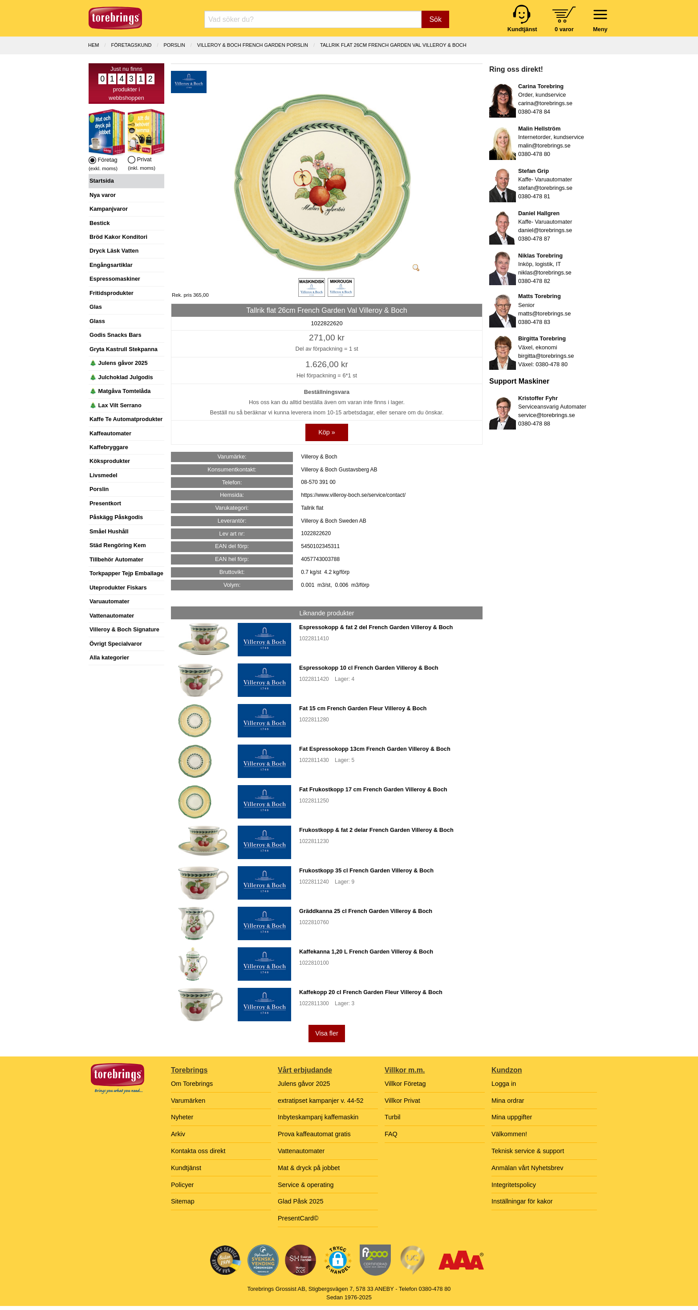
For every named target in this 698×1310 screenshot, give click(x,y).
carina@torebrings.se (545, 103)
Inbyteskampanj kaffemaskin (318, 1117)
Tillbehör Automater (116, 559)
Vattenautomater (111, 615)
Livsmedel (103, 475)
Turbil (392, 1117)
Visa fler (326, 1033)
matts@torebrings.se (544, 313)
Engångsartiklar (111, 265)
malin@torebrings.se (544, 145)
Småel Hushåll (108, 531)
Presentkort (105, 503)
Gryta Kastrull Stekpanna (123, 349)
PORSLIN (174, 45)
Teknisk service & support (527, 1150)
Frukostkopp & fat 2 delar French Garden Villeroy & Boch (376, 830)
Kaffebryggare (108, 447)
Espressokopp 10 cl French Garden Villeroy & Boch (368, 667)
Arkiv (178, 1134)
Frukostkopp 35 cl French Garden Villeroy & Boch (366, 870)
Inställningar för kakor (522, 1201)
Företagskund (131, 45)
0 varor (564, 29)
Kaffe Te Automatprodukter (125, 419)
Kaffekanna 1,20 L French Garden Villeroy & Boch (366, 951)
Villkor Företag (405, 1083)
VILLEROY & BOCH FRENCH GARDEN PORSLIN (252, 45)
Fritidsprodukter (111, 293)
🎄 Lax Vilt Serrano (115, 405)
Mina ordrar (507, 1100)
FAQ (391, 1134)
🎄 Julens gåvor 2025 (118, 363)
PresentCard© (298, 1218)
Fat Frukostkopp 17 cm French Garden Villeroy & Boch (373, 789)
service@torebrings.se (546, 415)
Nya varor (102, 195)
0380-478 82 (534, 281)
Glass (97, 321)
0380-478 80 (534, 154)
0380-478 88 (534, 423)
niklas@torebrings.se (545, 272)
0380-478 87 (534, 238)
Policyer (182, 1184)
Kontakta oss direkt (198, 1150)
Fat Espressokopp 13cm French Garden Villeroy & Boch (374, 748)
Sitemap (183, 1201)
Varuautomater (109, 601)
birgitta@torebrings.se (546, 355)
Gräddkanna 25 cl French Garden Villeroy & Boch (365, 911)
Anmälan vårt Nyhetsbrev (527, 1167)
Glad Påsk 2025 (300, 1201)
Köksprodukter (109, 461)
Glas (95, 306)
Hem (93, 45)
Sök (435, 19)
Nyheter (182, 1117)
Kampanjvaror (108, 208)
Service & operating (306, 1184)
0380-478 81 (534, 196)
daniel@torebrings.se (545, 230)
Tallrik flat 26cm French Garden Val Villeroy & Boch (393, 45)
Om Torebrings (192, 1083)
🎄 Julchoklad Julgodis (121, 377)
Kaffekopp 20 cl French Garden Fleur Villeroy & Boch (370, 992)
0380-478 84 (534, 111)
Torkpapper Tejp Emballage (126, 573)
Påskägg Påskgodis (116, 517)
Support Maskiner (519, 381)
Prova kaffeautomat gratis (314, 1134)
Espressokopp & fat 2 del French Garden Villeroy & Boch (376, 627)
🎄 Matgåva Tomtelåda (119, 391)
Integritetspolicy (513, 1184)
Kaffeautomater (110, 433)
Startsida (101, 180)
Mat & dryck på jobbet (309, 1167)
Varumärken (188, 1100)
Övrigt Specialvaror (115, 643)
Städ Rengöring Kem (117, 545)
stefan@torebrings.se (545, 187)
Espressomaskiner (114, 278)
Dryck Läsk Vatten (113, 250)
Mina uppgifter (511, 1117)
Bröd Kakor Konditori (118, 236)
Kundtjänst (186, 1167)
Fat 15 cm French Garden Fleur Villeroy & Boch (362, 708)
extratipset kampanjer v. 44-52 (321, 1100)
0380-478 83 (534, 322)
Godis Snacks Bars (115, 335)
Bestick (99, 223)
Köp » (326, 432)
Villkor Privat (402, 1100)
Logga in (503, 1083)
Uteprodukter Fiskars (118, 587)
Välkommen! (509, 1134)
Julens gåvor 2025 (304, 1083)
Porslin (99, 489)
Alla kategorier (109, 657)
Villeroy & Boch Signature (124, 629)
